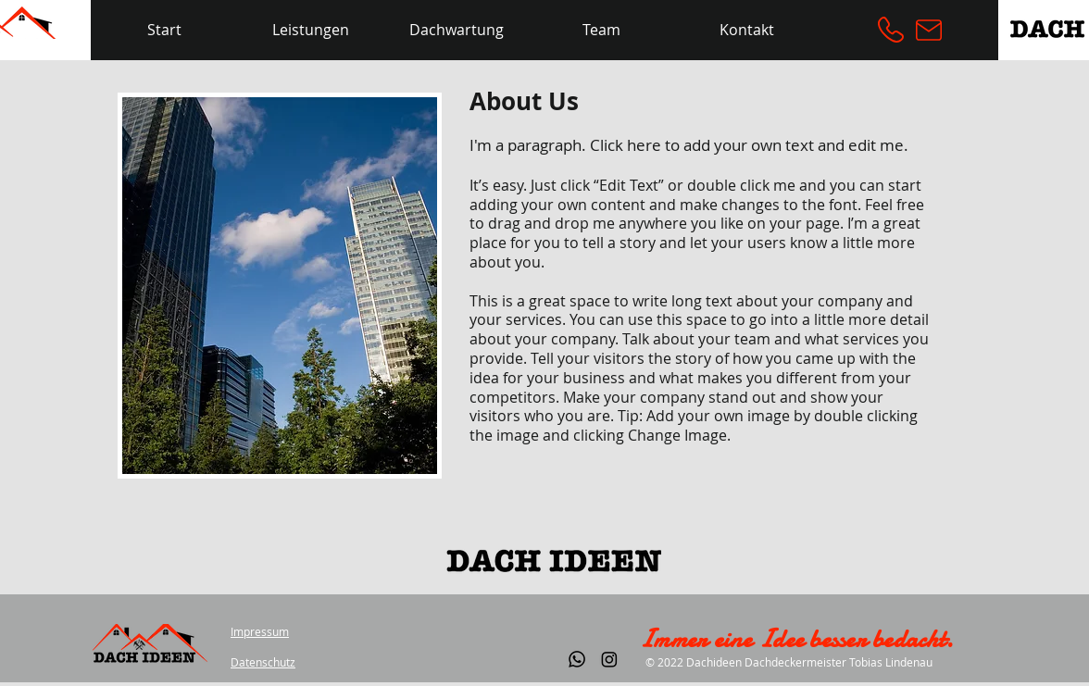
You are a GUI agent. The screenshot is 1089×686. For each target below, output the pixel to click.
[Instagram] (609, 659)
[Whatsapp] (577, 659)
